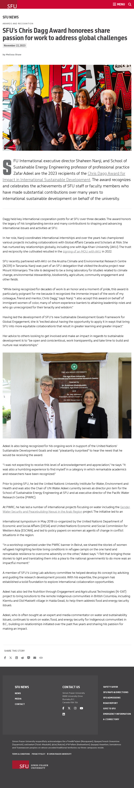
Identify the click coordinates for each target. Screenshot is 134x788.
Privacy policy (38, 754)
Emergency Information (117, 713)
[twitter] (69, 708)
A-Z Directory (111, 719)
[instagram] (75, 708)
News (18, 693)
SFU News (11, 17)
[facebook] (63, 708)
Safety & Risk (110, 686)
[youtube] (81, 708)
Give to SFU (109, 708)
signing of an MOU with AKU (82, 251)
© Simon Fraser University (59, 754)
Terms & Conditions (21, 754)
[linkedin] (63, 714)
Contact (20, 704)
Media (18, 698)
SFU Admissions (111, 697)
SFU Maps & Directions (115, 692)
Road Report (110, 703)
